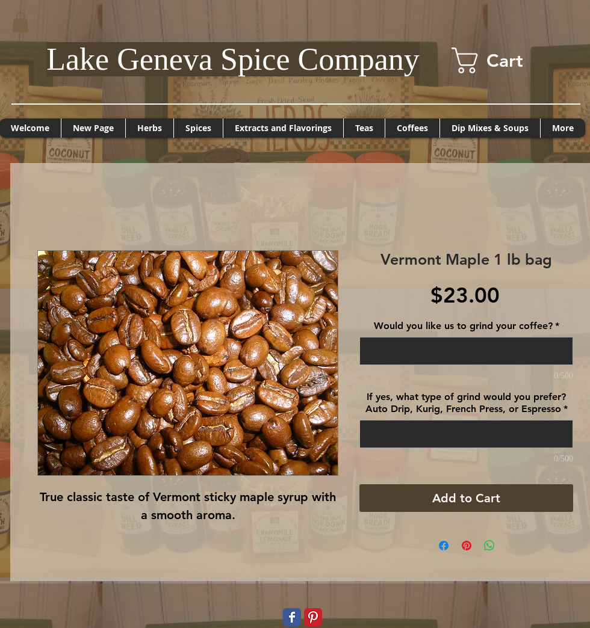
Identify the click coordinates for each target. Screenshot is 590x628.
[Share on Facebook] (443, 545)
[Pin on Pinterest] (466, 545)
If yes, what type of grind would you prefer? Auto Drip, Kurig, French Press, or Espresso (466, 402)
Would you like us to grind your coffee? (466, 325)
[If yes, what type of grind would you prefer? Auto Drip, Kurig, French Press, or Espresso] (466, 434)
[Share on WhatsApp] (489, 545)
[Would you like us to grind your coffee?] (466, 351)
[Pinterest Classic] (313, 617)
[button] (20, 22)
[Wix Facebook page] (292, 617)
